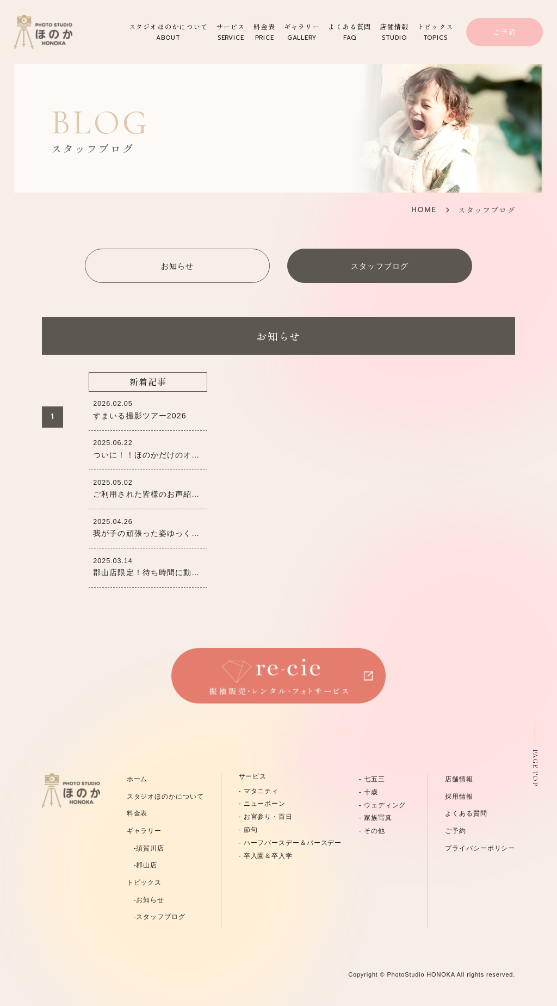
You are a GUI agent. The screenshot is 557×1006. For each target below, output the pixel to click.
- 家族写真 (375, 818)
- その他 (372, 831)
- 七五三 (372, 779)
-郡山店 (142, 865)
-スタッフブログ (156, 917)
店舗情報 (394, 32)
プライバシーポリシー (480, 848)
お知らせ (177, 266)
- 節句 (248, 830)
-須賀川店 (145, 848)
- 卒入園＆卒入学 (266, 856)
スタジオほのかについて (168, 32)
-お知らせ (145, 900)
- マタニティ (259, 791)
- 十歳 (368, 792)
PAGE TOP (535, 767)
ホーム (137, 779)
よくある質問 (349, 32)
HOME (423, 209)
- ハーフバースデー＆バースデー (290, 843)
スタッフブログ (379, 266)
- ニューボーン (262, 803)
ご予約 (504, 31)
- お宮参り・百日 (266, 816)
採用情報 (459, 796)
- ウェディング (382, 805)
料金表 (264, 32)
